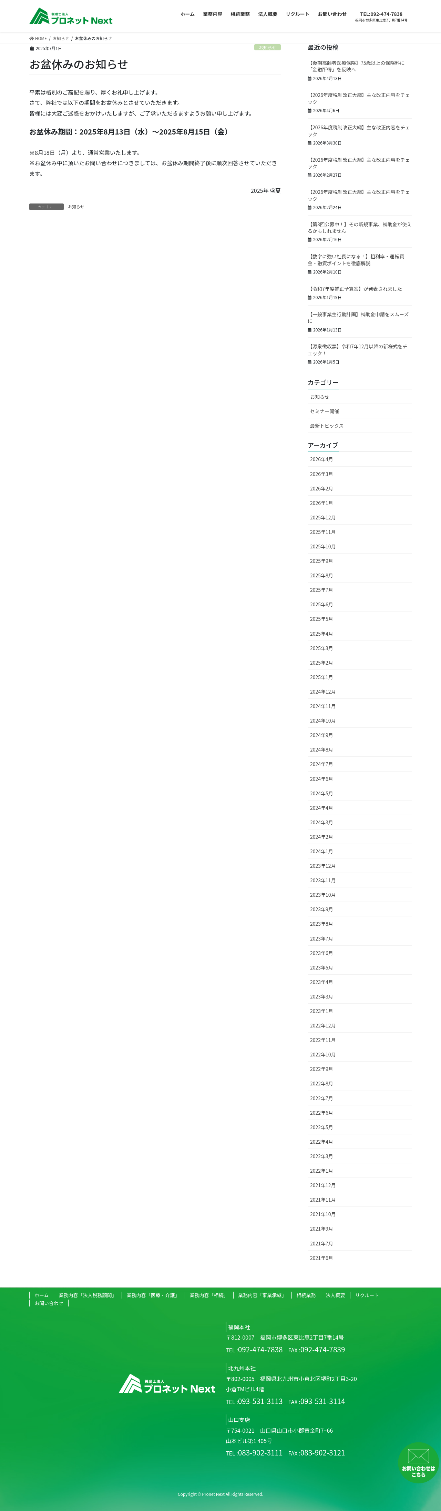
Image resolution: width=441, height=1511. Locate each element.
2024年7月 (321, 764)
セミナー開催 (324, 411)
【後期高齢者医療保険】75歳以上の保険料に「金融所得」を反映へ (356, 66)
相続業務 (306, 1295)
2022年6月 (321, 1112)
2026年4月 (321, 459)
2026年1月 (321, 502)
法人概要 (335, 1295)
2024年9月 (321, 735)
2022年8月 (321, 1083)
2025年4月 (321, 633)
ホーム (41, 1295)
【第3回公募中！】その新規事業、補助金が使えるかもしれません (360, 228)
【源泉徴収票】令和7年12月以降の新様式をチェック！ (357, 350)
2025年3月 (321, 648)
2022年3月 (321, 1156)
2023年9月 (321, 909)
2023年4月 (321, 981)
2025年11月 (323, 531)
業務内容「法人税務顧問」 (88, 1295)
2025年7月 (321, 589)
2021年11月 (323, 1199)
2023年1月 (321, 1010)
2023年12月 (323, 865)
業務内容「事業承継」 (262, 1295)
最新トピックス (327, 425)
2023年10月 (323, 894)
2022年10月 (323, 1054)
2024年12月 (323, 691)
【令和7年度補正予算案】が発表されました (355, 288)
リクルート (367, 1295)
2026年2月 (321, 488)
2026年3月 (321, 473)
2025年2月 (321, 662)
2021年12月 (323, 1185)
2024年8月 (321, 749)
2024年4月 (321, 807)
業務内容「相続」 (209, 1295)
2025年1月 (321, 677)
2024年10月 (323, 720)
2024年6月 (321, 778)
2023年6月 (321, 953)
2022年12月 (323, 1025)
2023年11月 (323, 880)
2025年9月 (321, 560)
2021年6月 (321, 1257)
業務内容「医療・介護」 (153, 1295)
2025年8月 (321, 575)
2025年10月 (323, 546)
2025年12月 (323, 517)
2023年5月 (321, 967)
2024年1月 (321, 851)
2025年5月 (321, 618)
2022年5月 (321, 1127)
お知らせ (267, 47)
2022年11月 (323, 1039)
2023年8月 (321, 923)
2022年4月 (321, 1141)
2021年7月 (321, 1243)
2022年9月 (321, 1068)
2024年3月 (321, 822)
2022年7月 (321, 1098)
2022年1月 (321, 1170)
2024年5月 (321, 793)
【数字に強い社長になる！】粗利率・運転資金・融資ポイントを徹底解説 (356, 260)
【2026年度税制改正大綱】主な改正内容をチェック (359, 98)
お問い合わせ (48, 1303)
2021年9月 (321, 1228)
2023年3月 (321, 996)
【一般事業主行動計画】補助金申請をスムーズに (358, 318)
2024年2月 (321, 836)
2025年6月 (321, 604)
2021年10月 (323, 1214)
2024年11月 (323, 706)
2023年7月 (321, 938)
